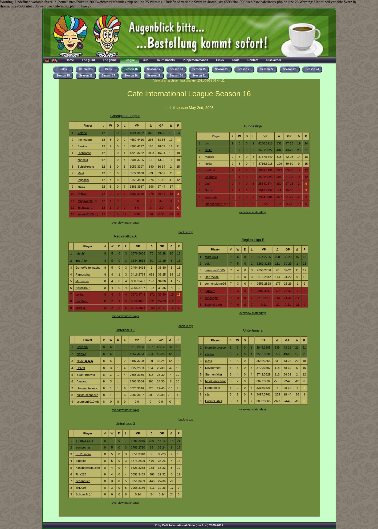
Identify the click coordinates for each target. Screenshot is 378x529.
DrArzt (80, 368)
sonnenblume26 (215, 283)
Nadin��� (84, 361)
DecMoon (81, 301)
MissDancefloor (215, 381)
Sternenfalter (213, 374)
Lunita (79, 294)
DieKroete (84, 153)
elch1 (208, 360)
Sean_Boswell (85, 374)
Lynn (208, 143)
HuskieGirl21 (213, 401)
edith (208, 263)
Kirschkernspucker (87, 467)
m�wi (82, 193)
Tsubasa (83, 207)
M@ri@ (80, 307)
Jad (207, 183)
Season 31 (198, 75)
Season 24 (312, 69)
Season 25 (63, 75)
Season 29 (153, 75)
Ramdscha (82, 274)
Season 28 (130, 75)
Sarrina (82, 146)
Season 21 (244, 69)
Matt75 (209, 156)
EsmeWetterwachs (87, 267)
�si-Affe (81, 260)
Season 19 (198, 69)
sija (207, 394)
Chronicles (86, 69)
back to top (185, 232)
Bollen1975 (82, 287)
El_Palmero (83, 454)
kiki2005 (80, 487)
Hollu (208, 163)
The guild (88, 60)
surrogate (211, 197)
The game (109, 60)
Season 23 (289, 69)
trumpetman (83, 447)
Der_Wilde (212, 276)
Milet (81, 173)
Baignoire (211, 304)
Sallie (208, 150)
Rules (63, 69)
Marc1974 (211, 257)
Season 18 (176, 69)
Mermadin (82, 281)
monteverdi (85, 139)
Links (220, 60)
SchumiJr (81, 494)
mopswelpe (85, 201)
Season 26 (85, 75)
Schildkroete (86, 166)
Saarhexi (211, 177)
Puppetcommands (195, 60)
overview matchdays (125, 222)
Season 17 (153, 69)
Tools (235, 60)
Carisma (82, 347)
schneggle (211, 298)
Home (70, 60)
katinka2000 (86, 214)
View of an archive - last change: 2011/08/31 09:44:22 (189, 80)
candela (83, 159)
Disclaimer (273, 60)
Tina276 (80, 474)
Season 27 (108, 75)
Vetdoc (82, 133)
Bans (108, 69)
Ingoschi (83, 179)
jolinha (209, 354)
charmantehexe (86, 388)
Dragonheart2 (214, 203)
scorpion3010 (85, 401)
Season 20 (221, 69)
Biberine (80, 460)
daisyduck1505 (215, 270)
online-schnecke (87, 395)
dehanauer (82, 481)
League (129, 60)
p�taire (210, 291)
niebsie (81, 354)
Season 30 (176, 75)
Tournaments (165, 60)
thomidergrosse (215, 347)
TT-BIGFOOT (84, 440)
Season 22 (266, 69)
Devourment (213, 367)
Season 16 (130, 69)
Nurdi (208, 190)
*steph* (80, 253)
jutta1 (81, 186)
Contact (252, 60)
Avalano (81, 381)
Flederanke (212, 387)
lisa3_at (210, 170)
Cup (145, 60)
